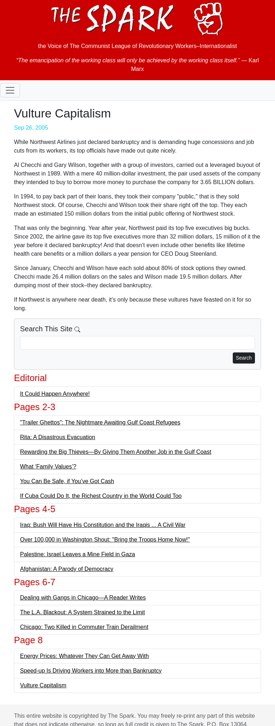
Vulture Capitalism (43, 685)
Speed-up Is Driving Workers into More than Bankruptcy (90, 671)
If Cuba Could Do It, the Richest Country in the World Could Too (101, 496)
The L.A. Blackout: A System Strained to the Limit (82, 612)
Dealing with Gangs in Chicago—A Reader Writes (83, 598)
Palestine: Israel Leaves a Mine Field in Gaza (77, 554)
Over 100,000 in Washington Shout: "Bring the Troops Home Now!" (105, 540)
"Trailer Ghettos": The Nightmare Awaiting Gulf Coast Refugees (100, 422)
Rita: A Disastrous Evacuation (57, 437)
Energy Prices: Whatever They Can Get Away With (84, 656)
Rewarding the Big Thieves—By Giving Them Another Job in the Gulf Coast (115, 452)
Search (244, 358)
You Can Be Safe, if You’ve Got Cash (67, 481)
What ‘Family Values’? (48, 466)
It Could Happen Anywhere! (55, 394)
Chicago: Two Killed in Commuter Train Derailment (84, 627)
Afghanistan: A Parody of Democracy (67, 569)
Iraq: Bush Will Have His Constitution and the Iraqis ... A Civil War (102, 525)
